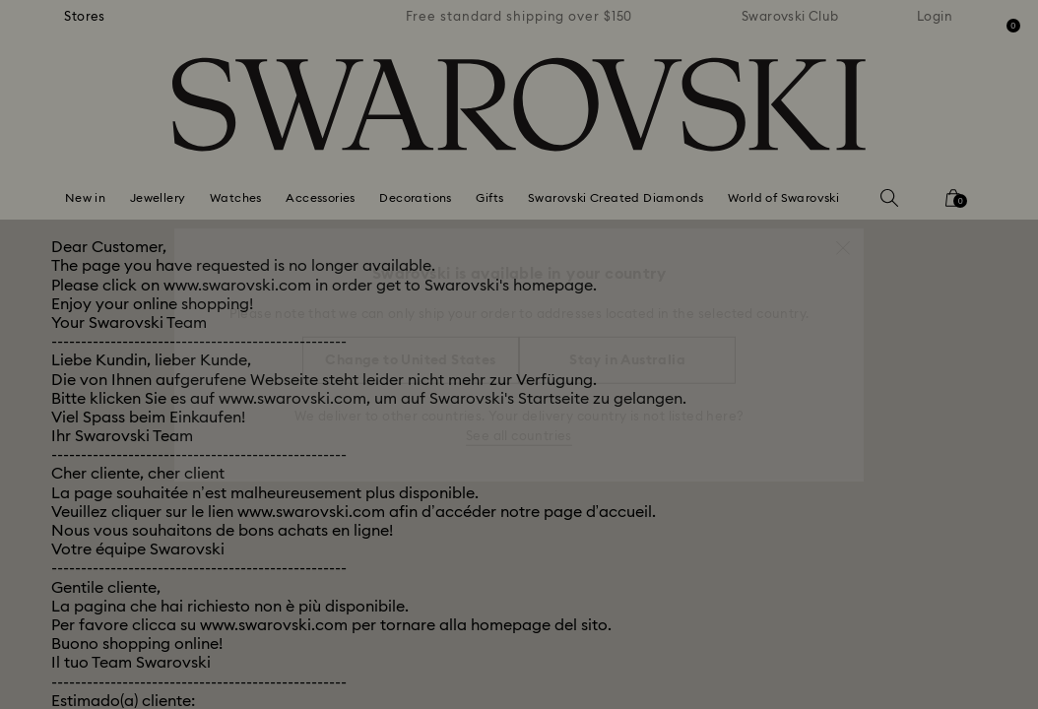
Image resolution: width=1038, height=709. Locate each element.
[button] (843, 238)
